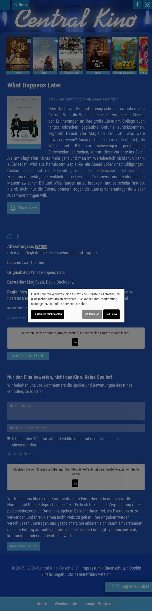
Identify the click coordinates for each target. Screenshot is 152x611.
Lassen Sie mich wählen (48, 314)
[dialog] (76, 305)
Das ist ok (111, 314)
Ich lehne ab (92, 314)
